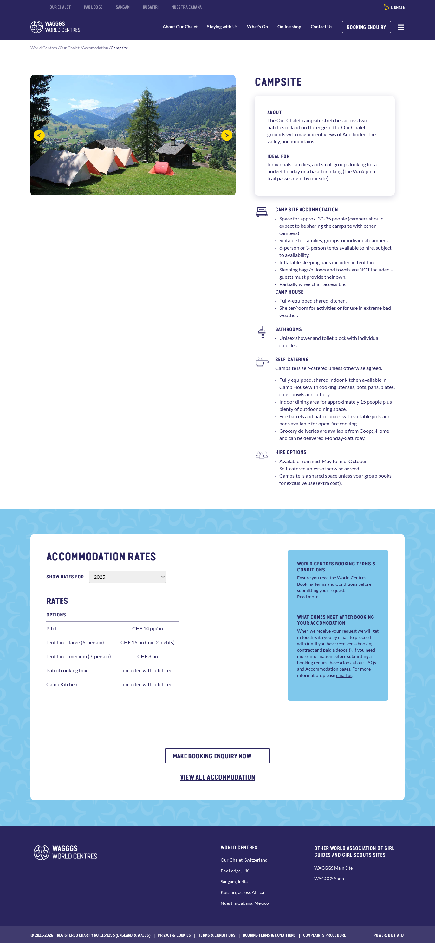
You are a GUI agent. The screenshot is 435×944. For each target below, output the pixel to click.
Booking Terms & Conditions (269, 935)
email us (344, 675)
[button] (39, 135)
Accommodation (321, 669)
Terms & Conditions (216, 935)
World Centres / (45, 47)
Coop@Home (374, 431)
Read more (307, 596)
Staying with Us (221, 26)
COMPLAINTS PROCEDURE (324, 935)
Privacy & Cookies (174, 935)
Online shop (289, 26)
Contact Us (321, 26)
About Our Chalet (179, 26)
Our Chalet (70, 47)
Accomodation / (96, 47)
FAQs (370, 663)
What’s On (256, 26)
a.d (400, 935)
